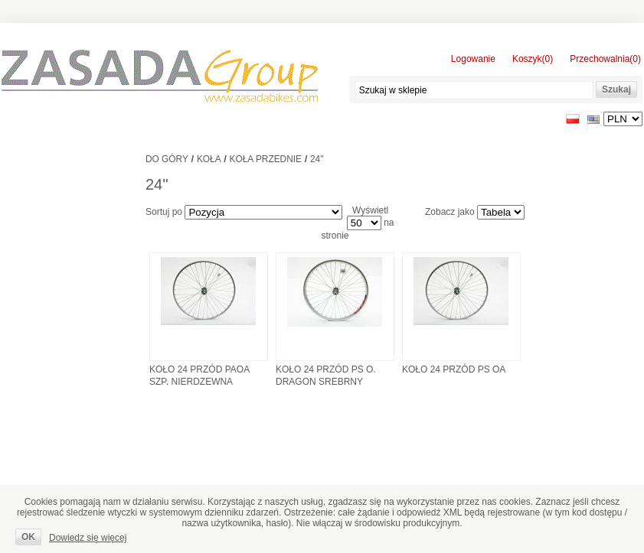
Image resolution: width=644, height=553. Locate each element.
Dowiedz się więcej (87, 537)
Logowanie (473, 59)
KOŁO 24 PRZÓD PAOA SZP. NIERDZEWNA (199, 375)
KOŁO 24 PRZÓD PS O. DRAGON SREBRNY (326, 375)
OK (28, 537)
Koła (209, 159)
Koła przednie (266, 159)
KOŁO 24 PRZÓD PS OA (453, 369)
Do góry (166, 159)
